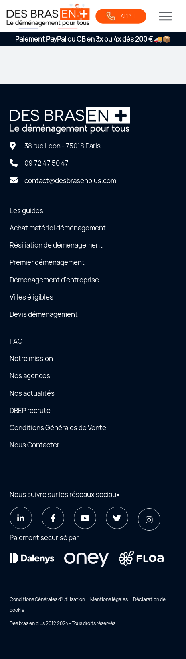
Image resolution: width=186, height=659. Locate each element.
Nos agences (30, 375)
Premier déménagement (47, 262)
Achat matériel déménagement (58, 227)
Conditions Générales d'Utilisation (47, 599)
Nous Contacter (34, 444)
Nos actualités (32, 393)
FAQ (16, 341)
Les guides (26, 210)
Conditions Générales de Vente (58, 427)
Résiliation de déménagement (56, 245)
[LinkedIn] (21, 518)
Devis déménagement (44, 314)
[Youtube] (85, 518)
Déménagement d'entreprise (54, 279)
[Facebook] (53, 518)
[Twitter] (117, 518)
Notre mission (31, 358)
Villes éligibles (31, 297)
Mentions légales (109, 599)
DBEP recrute (30, 410)
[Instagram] (149, 519)
